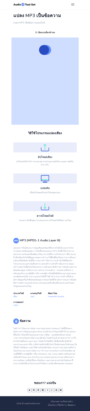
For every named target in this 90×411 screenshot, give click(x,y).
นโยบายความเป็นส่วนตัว (61, 401)
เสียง (15, 296)
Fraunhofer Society (56, 296)
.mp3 (32, 296)
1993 (15, 305)
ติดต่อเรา (72, 405)
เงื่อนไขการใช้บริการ (57, 405)
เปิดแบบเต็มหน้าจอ (45, 32)
